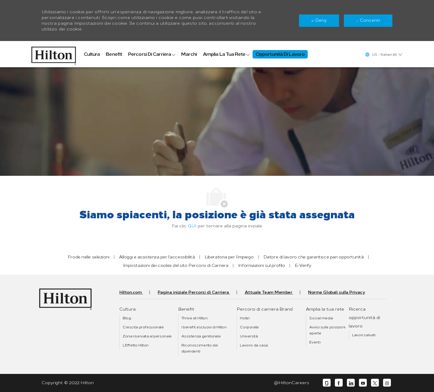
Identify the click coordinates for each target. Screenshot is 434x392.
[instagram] (387, 382)
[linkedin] (351, 382)
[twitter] (375, 382)
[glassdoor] (327, 382)
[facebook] (339, 382)
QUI (192, 226)
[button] (383, 54)
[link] (53, 54)
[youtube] (363, 382)
